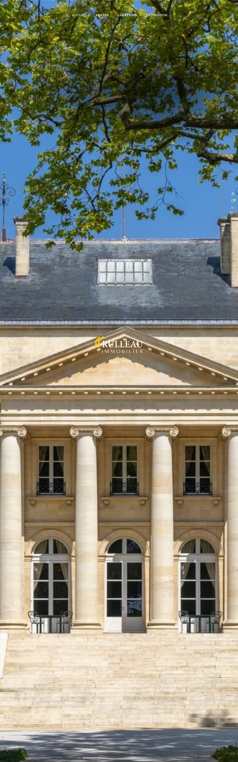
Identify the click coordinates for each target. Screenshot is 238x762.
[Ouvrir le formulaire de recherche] (225, 5)
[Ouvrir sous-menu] (170, 15)
